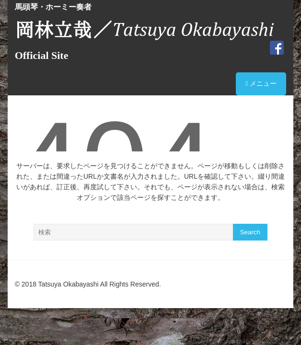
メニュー (261, 83)
